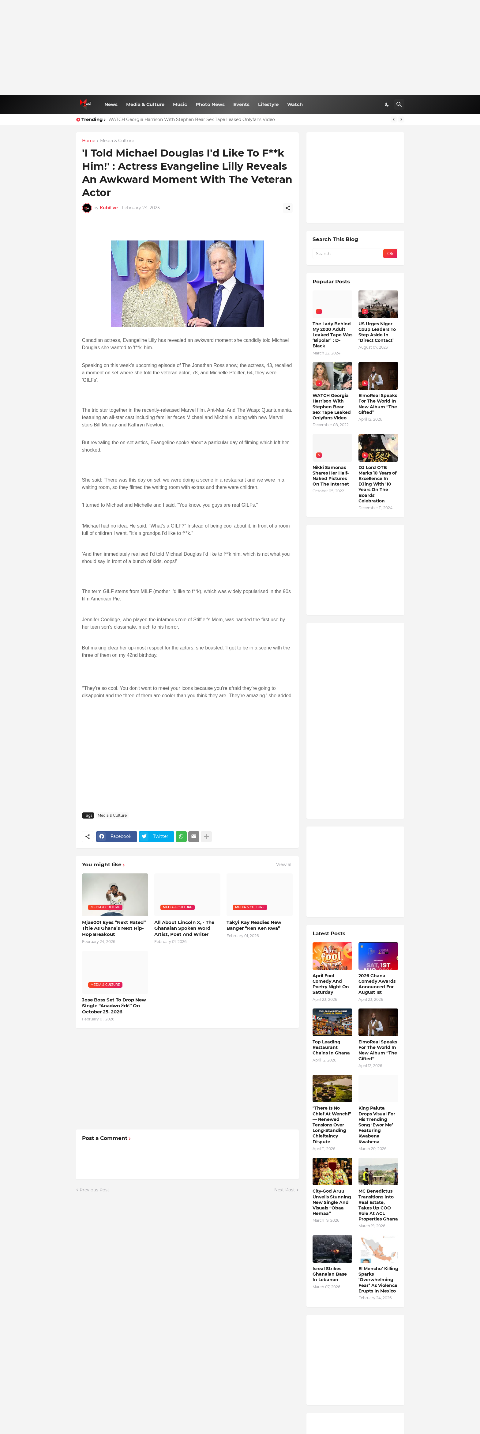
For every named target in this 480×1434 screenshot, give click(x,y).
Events (241, 104)
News (111, 104)
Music (180, 104)
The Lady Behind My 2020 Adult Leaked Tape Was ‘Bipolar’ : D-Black (332, 335)
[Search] (399, 104)
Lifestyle (268, 104)
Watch (295, 104)
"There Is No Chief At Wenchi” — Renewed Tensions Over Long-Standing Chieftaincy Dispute (332, 1124)
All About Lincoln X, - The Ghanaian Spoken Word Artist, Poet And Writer (184, 928)
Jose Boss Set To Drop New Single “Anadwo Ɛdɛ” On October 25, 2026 (114, 1006)
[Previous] (394, 119)
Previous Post (94, 1190)
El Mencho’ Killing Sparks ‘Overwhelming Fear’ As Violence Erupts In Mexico (378, 1280)
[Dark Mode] (387, 104)
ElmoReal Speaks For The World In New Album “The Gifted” (377, 404)
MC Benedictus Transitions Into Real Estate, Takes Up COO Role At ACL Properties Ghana (378, 1205)
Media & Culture (145, 104)
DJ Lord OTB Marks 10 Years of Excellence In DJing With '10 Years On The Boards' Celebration (377, 484)
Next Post (284, 1190)
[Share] (288, 208)
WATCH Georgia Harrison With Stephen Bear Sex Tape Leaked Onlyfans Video (191, 119)
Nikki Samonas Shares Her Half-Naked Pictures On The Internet (331, 476)
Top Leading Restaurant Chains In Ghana (331, 1047)
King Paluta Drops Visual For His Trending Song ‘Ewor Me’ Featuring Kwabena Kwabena (376, 1124)
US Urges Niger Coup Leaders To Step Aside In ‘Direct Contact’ (377, 332)
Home (88, 140)
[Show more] (206, 836)
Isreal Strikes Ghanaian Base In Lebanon (330, 1274)
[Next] (401, 119)
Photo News (210, 104)
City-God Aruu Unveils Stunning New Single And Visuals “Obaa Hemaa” (332, 1202)
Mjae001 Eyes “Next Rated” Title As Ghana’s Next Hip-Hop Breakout (114, 928)
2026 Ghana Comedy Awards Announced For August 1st (377, 984)
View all (284, 864)
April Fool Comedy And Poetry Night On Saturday (331, 984)
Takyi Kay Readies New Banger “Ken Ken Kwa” (254, 925)
